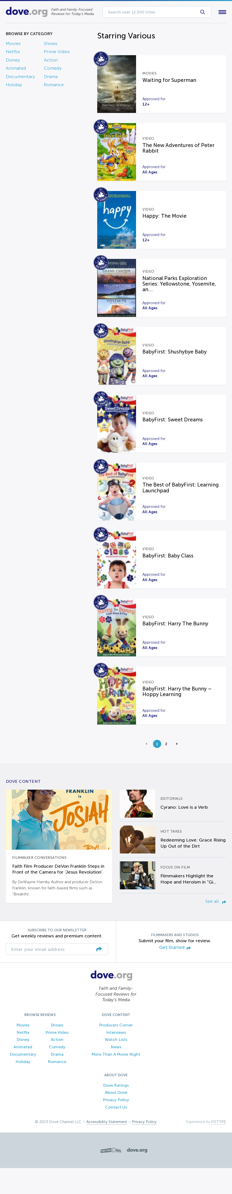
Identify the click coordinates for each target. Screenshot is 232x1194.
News (116, 1073)
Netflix (13, 52)
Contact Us (116, 1133)
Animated (16, 69)
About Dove (116, 1118)
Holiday (14, 85)
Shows (50, 44)
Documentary (20, 77)
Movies (13, 44)
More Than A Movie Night (116, 1080)
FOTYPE (218, 1148)
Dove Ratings (116, 1111)
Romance (54, 85)
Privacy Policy (116, 1126)
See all (215, 927)
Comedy (53, 69)
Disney (13, 61)
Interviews (116, 1058)
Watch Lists (116, 1066)
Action (51, 61)
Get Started (175, 974)
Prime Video (57, 52)
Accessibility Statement (106, 1148)
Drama (51, 77)
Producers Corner (116, 1051)
